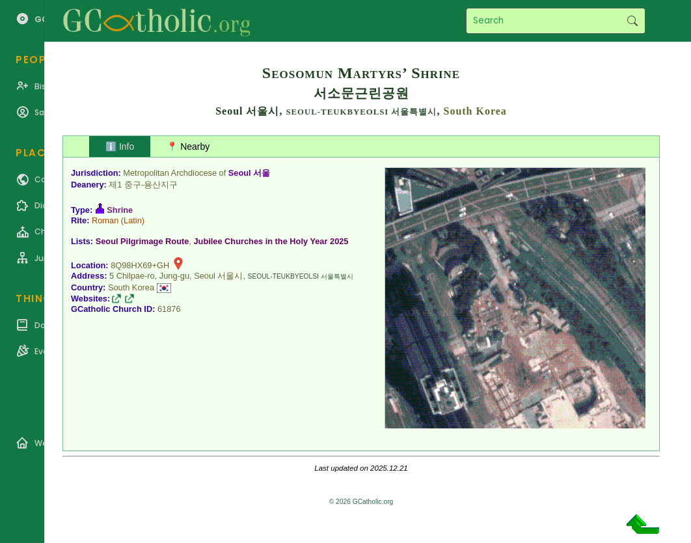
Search (632, 21)
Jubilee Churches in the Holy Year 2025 (270, 241)
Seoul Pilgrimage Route (142, 241)
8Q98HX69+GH (140, 265)
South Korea (474, 111)
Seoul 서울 (249, 173)
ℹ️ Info (119, 146)
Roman (105, 220)
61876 (169, 309)
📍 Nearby (188, 146)
